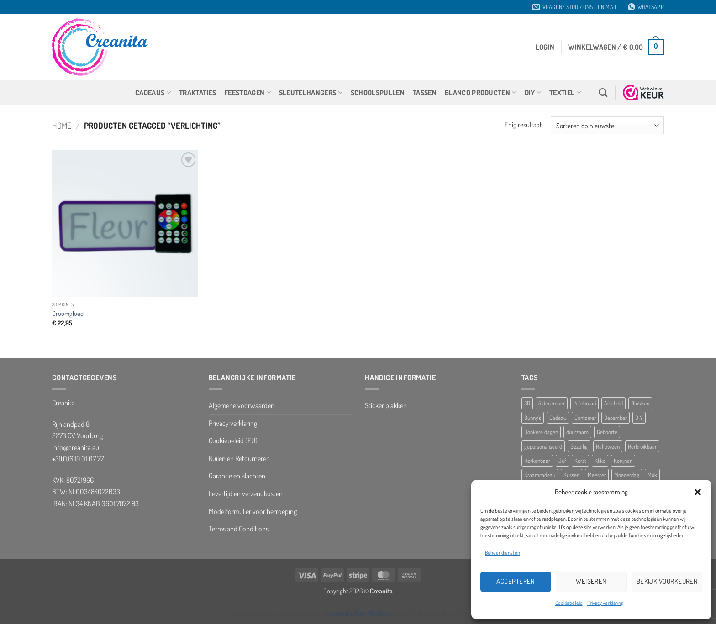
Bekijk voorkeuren (667, 581)
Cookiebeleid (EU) (233, 440)
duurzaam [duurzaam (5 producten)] (577, 431)
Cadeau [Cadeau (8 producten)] (557, 417)
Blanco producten (480, 92)
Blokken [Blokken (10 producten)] (640, 403)
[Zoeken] (603, 92)
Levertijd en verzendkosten (246, 493)
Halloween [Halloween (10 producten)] (608, 446)
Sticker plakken (386, 405)
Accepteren (515, 581)
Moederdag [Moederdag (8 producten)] (626, 474)
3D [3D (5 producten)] (527, 403)
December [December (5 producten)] (615, 417)
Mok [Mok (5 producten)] (652, 474)
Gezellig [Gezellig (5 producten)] (579, 446)
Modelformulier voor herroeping (253, 511)
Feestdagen (247, 92)
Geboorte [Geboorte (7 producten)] (607, 431)
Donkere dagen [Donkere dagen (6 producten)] (541, 431)
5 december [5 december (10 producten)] (551, 403)
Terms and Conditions (238, 528)
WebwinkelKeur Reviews (358, 613)
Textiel (565, 92)
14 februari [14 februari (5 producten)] (584, 403)
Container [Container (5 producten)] (585, 417)
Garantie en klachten (237, 475)
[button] (697, 492)
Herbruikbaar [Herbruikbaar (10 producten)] (642, 446)
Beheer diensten (502, 552)
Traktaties (197, 92)
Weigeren (591, 581)
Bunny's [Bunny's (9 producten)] (532, 417)
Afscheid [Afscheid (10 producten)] (613, 403)
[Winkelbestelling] (607, 125)
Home (61, 125)
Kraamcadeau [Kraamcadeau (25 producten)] (539, 474)
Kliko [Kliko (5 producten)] (600, 460)
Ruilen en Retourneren (239, 458)
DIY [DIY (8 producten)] (639, 417)
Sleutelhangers (310, 92)
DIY (533, 92)
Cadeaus (153, 92)
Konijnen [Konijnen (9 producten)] (623, 460)
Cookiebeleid (569, 602)
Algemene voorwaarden (241, 405)
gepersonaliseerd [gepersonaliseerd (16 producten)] (543, 446)
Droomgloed (68, 313)
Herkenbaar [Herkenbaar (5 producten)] (537, 460)
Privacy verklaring (605, 602)
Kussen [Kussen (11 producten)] (571, 474)
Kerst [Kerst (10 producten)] (580, 460)
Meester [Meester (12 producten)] (597, 474)
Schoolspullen (378, 92)
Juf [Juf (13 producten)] (562, 460)
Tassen (425, 92)
